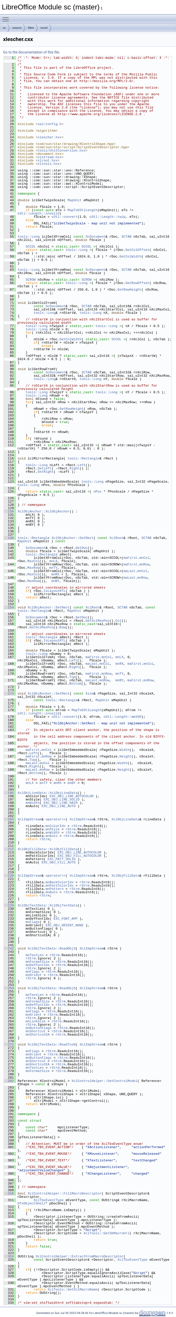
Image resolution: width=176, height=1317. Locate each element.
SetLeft (45, 468)
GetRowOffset (137, 283)
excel (44, 27)
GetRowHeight (129, 289)
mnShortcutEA (38, 1034)
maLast (129, 571)
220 (9, 875)
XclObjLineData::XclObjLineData (48, 793)
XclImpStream (30, 819)
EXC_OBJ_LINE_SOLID (61, 799)
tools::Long (29, 236)
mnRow (144, 564)
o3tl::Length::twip (107, 216)
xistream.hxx (50, 157)
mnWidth (33, 802)
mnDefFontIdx (38, 965)
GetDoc (81, 548)
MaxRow (33, 567)
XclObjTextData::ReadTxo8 (51, 1044)
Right (75, 468)
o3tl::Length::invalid (38, 213)
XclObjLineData (125, 819)
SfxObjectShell (31, 1203)
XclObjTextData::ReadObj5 (51, 988)
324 (9, 1256)
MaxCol (33, 561)
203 (9, 819)
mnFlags (33, 922)
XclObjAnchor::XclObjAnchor (44, 511)
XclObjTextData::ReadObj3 (51, 948)
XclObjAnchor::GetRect (73, 538)
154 (9, 607)
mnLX (53, 561)
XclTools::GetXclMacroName (72, 1289)
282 (9, 1081)
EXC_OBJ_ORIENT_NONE (64, 925)
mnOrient (33, 975)
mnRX (55, 574)
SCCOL (31, 246)
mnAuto (52, 836)
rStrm (77, 826)
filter (31, 27)
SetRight (45, 471)
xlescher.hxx (50, 137)
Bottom (75, 683)
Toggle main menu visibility (7, 17)
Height (125, 756)
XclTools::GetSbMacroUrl (106, 1233)
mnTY (53, 567)
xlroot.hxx (48, 160)
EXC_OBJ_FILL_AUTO (59, 862)
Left (81, 465)
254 (9, 988)
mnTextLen (34, 955)
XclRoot (116, 538)
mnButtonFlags (38, 1028)
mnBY (55, 581)
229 (9, 905)
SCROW (31, 279)
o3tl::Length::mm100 (122, 716)
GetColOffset (137, 250)
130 (9, 511)
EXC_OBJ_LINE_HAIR (60, 802)
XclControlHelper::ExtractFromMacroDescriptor (79, 1256)
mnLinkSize (36, 1021)
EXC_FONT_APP (65, 918)
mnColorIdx (55, 826)
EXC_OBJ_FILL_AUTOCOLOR (80, 855)
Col (118, 620)
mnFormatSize (38, 961)
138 (9, 538)
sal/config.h (50, 124)
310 (9, 1193)
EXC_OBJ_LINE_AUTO (59, 806)
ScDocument (95, 236)
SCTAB (126, 236)
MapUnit (75, 200)
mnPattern (54, 889)
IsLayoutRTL (54, 591)
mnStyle (53, 829)
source (16, 27)
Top (72, 677)
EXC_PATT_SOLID (61, 859)
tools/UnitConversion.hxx (61, 150)
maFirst (130, 557)
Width (124, 750)
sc (4, 27)
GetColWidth (130, 256)
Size (89, 693)
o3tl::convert (65, 216)
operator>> (55, 819)
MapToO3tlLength (82, 210)
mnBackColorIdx (59, 882)
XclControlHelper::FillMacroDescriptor (65, 1193)
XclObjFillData (125, 875)
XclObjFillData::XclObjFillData (48, 849)
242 (9, 948)
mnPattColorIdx (59, 885)
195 (9, 793)
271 (9, 1044)
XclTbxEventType (48, 1200)
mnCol (144, 557)
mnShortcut (36, 1031)
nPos (97, 491)
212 (9, 849)
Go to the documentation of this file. (31, 52)
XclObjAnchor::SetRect (49, 607)
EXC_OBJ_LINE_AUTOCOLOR (72, 796)
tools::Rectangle (84, 458)
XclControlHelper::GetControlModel (104, 1081)
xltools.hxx (49, 163)
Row (62, 627)
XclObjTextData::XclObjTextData (48, 905)
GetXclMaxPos (97, 620)
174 (9, 693)
